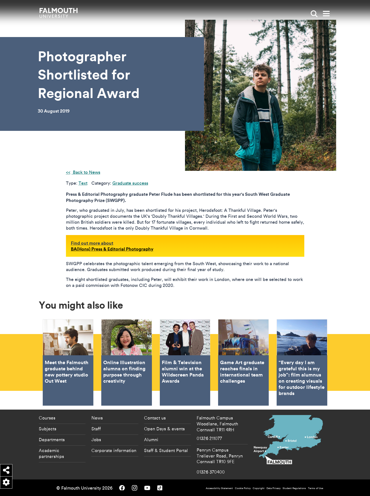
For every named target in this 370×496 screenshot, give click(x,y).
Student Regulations (294, 488)
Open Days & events (164, 428)
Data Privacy (274, 488)
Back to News (86, 172)
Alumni (151, 439)
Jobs (96, 439)
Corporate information (113, 450)
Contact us (155, 417)
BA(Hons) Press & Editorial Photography (112, 249)
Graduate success (130, 183)
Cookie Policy (243, 488)
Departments (52, 439)
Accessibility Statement (219, 488)
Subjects (47, 428)
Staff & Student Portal (166, 450)
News (97, 417)
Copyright (259, 488)
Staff (96, 428)
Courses (47, 417)
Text (83, 183)
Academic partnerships (51, 453)
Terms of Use (315, 488)
